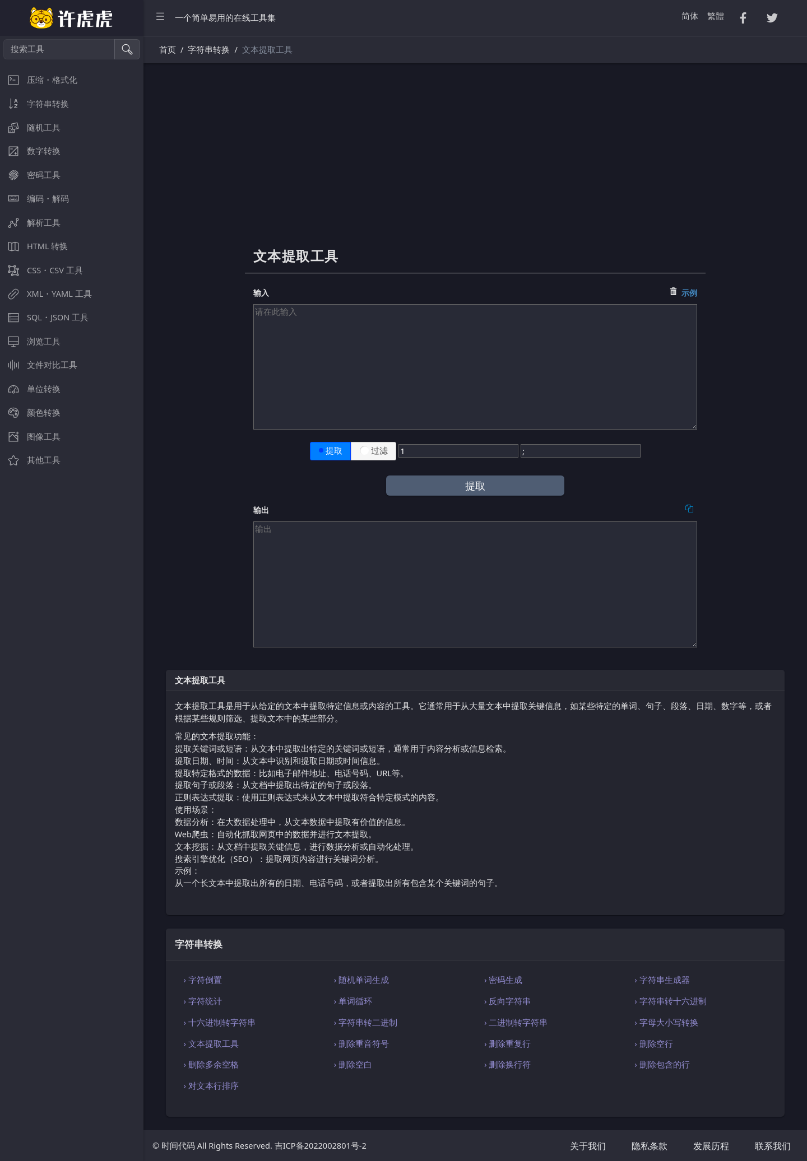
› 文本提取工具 (211, 1043)
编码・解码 (34, 198)
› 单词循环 (353, 1000)
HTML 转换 (34, 246)
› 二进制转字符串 (516, 1022)
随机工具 (30, 127)
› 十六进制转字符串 (220, 1022)
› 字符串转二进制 (365, 1022)
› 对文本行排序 (211, 1085)
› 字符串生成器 (661, 979)
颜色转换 (30, 412)
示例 (689, 292)
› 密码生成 (503, 979)
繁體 (715, 15)
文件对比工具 (38, 365)
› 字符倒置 (203, 979)
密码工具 (30, 175)
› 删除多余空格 (211, 1064)
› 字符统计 (203, 1000)
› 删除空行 (653, 1043)
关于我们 (588, 1146)
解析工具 (30, 223)
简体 (689, 15)
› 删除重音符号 (361, 1043)
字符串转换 (34, 104)
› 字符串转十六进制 (670, 1000)
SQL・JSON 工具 (44, 317)
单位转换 (30, 389)
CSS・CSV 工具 (41, 270)
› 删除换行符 (507, 1064)
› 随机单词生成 (361, 979)
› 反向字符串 (507, 1000)
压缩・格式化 (38, 80)
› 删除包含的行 (661, 1064)
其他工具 (30, 460)
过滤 (374, 450)
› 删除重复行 (507, 1043)
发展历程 (711, 1146)
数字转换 (30, 151)
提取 (330, 450)
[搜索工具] (59, 49)
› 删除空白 (353, 1064)
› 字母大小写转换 (666, 1022)
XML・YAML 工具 (46, 294)
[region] (71, 598)
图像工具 (30, 436)
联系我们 (773, 1146)
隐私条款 (649, 1146)
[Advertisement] (475, 160)
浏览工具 (30, 341)
